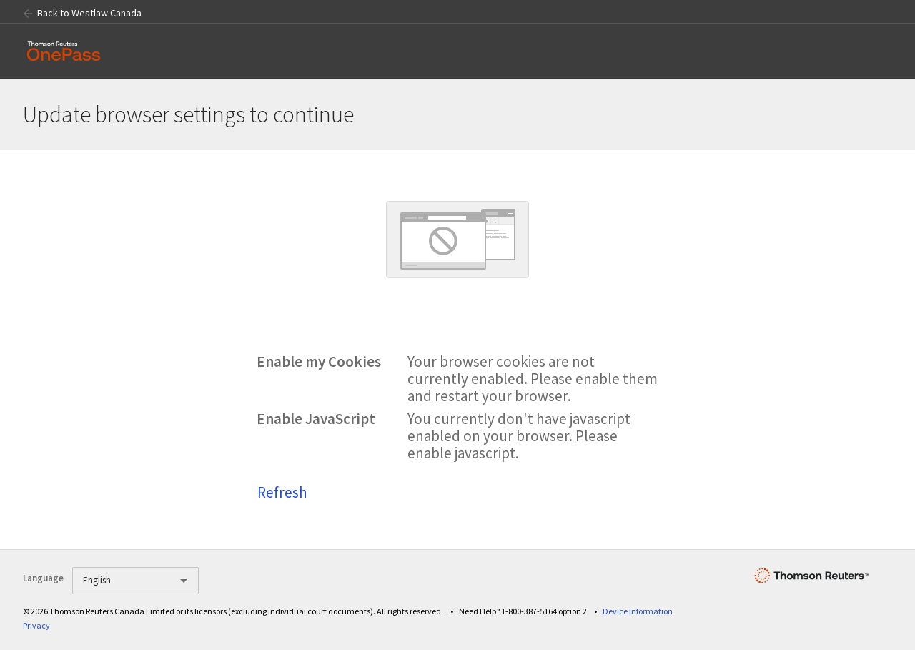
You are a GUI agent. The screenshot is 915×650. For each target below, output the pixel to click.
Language (43, 578)
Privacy (36, 625)
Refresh (282, 492)
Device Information (638, 611)
